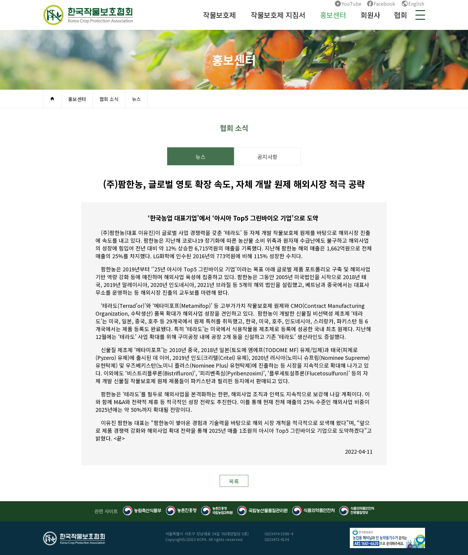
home (52, 98)
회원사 (370, 15)
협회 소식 (108, 99)
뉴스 (136, 99)
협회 (400, 15)
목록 (234, 481)
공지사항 (267, 156)
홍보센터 (333, 15)
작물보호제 (219, 15)
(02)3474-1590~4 (278, 533)
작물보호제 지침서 (278, 15)
